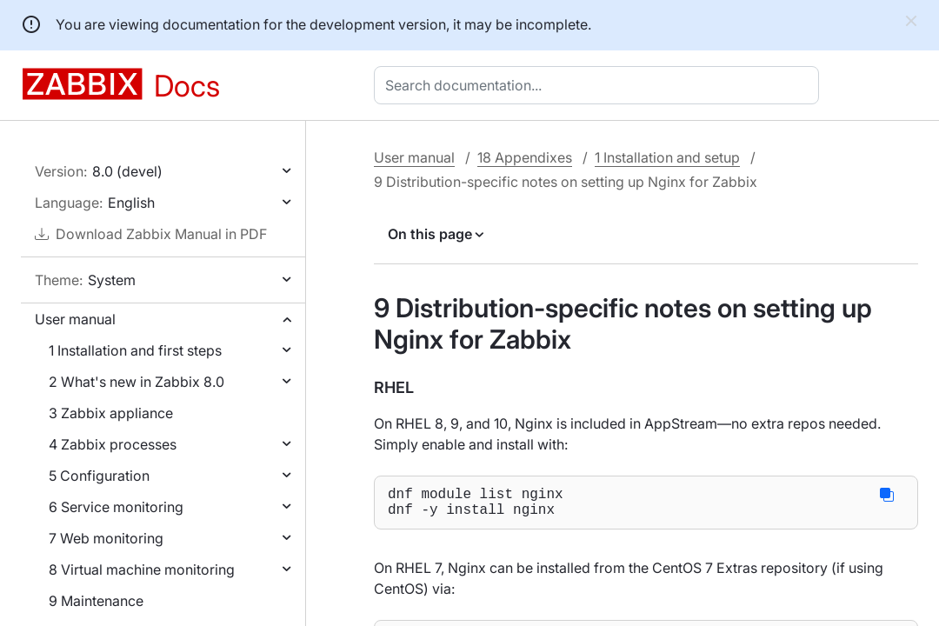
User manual (75, 319)
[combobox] (600, 85)
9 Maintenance (96, 600)
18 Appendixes (524, 157)
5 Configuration (99, 475)
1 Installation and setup (667, 157)
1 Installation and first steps (135, 350)
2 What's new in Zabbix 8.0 (136, 381)
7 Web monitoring (106, 538)
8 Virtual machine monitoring (142, 569)
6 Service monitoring (116, 507)
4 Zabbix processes (112, 444)
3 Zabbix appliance (111, 413)
